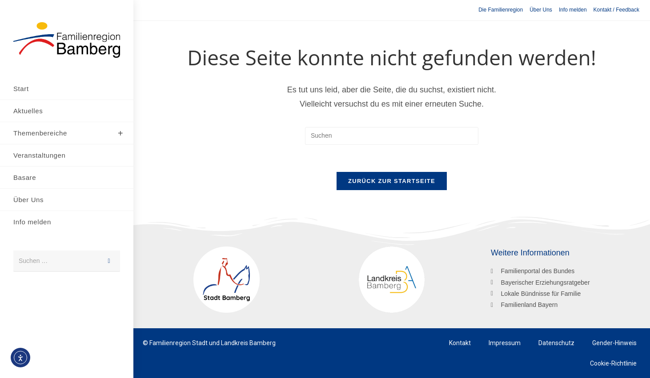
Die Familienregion (500, 10)
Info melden (573, 10)
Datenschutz (556, 342)
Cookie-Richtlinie (613, 363)
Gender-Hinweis (614, 342)
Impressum (505, 342)
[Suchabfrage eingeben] (391, 136)
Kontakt (460, 342)
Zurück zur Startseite (391, 181)
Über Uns (541, 10)
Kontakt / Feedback (616, 10)
